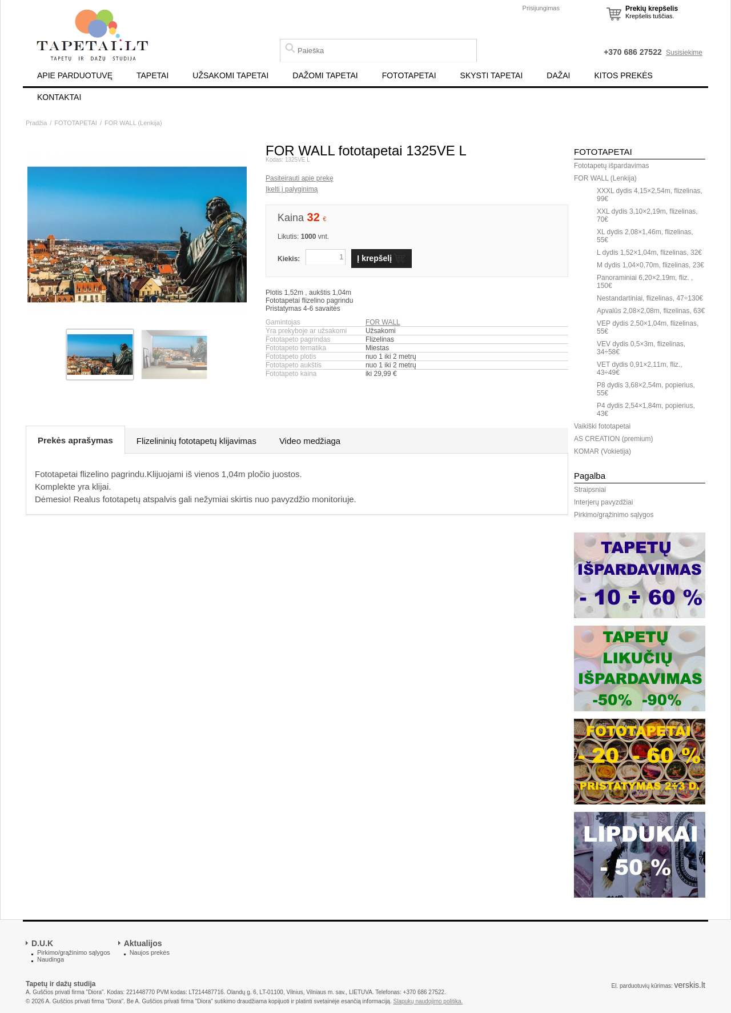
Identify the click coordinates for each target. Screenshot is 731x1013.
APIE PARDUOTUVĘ (75, 75)
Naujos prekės (150, 952)
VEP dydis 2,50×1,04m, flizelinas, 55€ (647, 327)
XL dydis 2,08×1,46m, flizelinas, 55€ (645, 236)
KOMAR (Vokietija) (602, 451)
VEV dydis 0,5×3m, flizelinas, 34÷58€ (641, 348)
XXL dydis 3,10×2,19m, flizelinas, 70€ (647, 215)
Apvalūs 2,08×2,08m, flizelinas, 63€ (651, 311)
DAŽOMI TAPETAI (325, 75)
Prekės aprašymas (75, 440)
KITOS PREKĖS (624, 75)
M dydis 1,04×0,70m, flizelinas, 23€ (650, 265)
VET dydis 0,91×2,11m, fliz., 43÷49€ (639, 369)
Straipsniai (590, 490)
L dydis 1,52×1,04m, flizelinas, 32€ (649, 253)
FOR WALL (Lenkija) (133, 122)
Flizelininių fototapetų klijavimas (196, 441)
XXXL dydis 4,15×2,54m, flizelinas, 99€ (649, 195)
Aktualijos (143, 943)
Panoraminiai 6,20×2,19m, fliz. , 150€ (645, 282)
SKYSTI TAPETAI (491, 75)
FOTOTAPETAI (409, 75)
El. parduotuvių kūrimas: (641, 986)
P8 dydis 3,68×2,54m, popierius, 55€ (646, 389)
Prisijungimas (541, 8)
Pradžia (36, 122)
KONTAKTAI (59, 97)
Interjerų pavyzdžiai (603, 502)
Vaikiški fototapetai (602, 426)
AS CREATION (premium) (613, 439)
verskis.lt (689, 985)
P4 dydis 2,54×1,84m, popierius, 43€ (646, 410)
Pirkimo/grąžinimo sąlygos (613, 515)
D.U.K (42, 943)
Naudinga (50, 959)
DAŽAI (558, 75)
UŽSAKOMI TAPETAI (230, 75)
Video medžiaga (309, 441)
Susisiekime (684, 53)
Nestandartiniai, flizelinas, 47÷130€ (650, 298)
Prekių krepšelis (651, 9)
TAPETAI (152, 75)
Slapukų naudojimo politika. (428, 1001)
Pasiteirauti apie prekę (300, 178)
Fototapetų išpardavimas (611, 166)
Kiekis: (289, 259)
